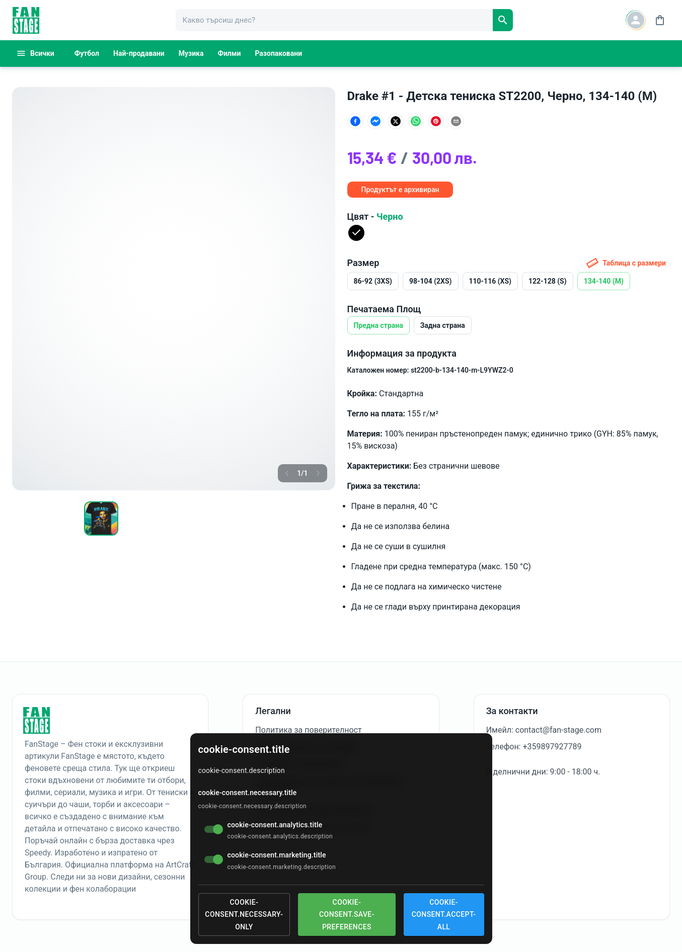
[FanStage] (26, 20)
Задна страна (442, 325)
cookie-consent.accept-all (444, 914)
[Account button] (636, 20)
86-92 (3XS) (373, 281)
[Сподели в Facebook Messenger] (375, 121)
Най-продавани (139, 53)
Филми (229, 53)
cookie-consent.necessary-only (244, 914)
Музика (191, 53)
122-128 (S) (547, 281)
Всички (35, 53)
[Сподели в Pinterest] (436, 121)
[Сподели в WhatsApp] (416, 121)
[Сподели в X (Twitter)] (396, 121)
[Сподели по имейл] (456, 121)
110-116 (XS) (490, 281)
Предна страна (378, 325)
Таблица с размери (626, 263)
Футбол (86, 53)
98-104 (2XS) (430, 281)
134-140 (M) (604, 281)
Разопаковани (278, 53)
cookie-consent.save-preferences (346, 914)
